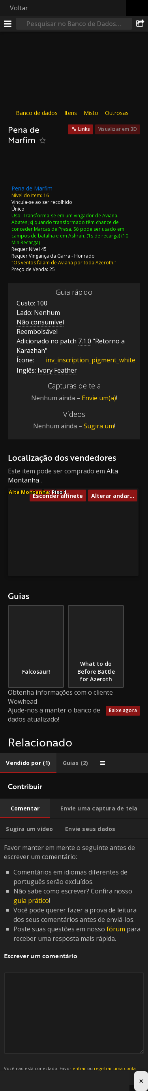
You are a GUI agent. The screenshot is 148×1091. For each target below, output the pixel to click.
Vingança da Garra (49, 255)
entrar (79, 1068)
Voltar (19, 8)
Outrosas (117, 113)
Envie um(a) (99, 398)
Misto (91, 113)
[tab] (28, 763)
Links (84, 129)
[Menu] (8, 24)
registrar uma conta (115, 1068)
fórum (116, 929)
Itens (70, 113)
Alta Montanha (29, 492)
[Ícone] (21, 167)
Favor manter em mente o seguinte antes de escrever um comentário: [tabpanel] (74, 962)
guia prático (31, 900)
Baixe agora (123, 710)
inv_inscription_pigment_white (84, 360)
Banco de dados (37, 113)
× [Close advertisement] (141, 1081)
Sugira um (99, 426)
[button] (50, 547)
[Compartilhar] (140, 24)
